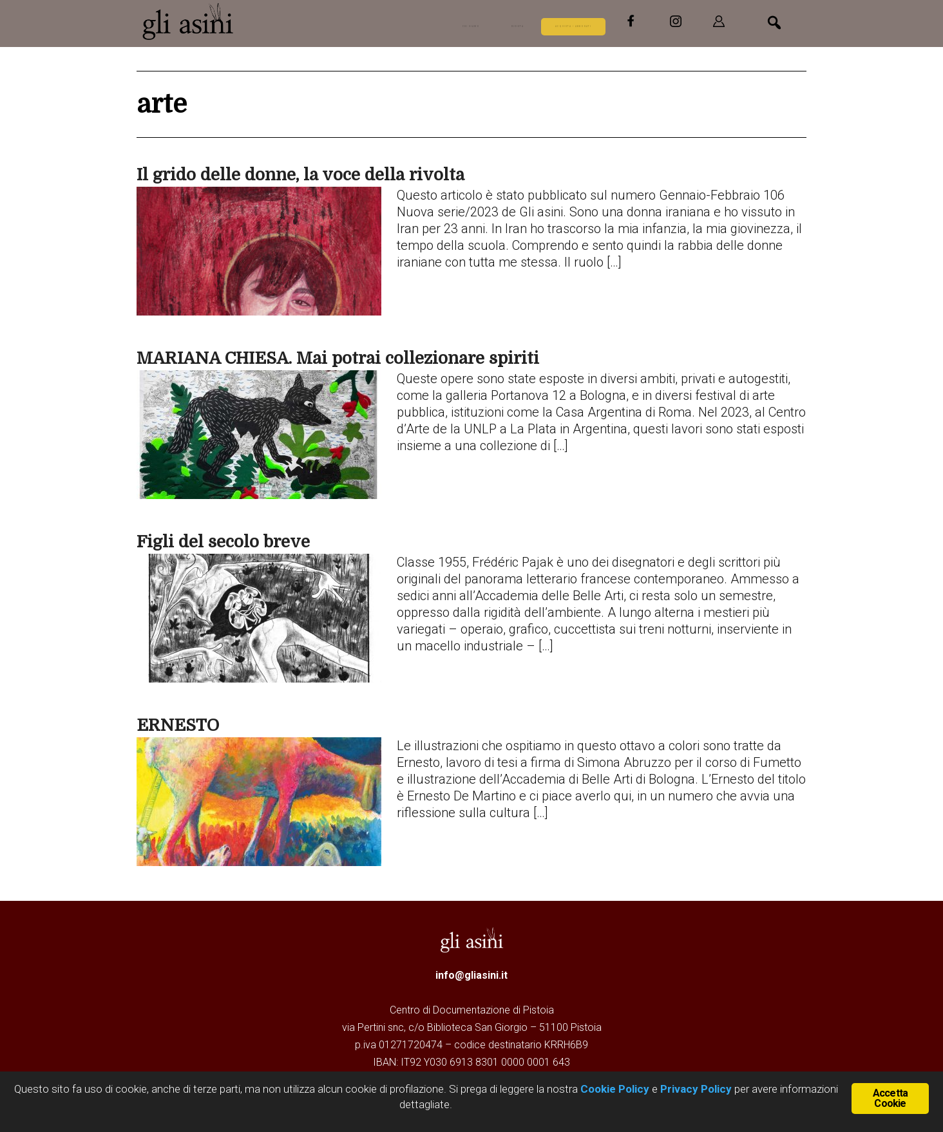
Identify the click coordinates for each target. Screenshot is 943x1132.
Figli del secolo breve (223, 542)
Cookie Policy (613, 1088)
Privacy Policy (696, 1088)
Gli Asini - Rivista (188, 21)
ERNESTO (178, 725)
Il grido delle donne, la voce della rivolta (300, 174)
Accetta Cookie (890, 1097)
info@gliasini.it (471, 975)
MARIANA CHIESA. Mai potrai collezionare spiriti (338, 358)
